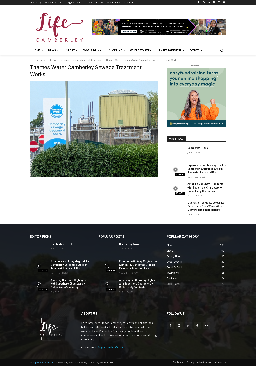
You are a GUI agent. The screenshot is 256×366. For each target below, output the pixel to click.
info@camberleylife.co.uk (110, 347)
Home (33, 60)
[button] (221, 50)
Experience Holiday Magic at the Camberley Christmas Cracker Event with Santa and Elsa (206, 169)
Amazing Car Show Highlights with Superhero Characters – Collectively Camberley (205, 187)
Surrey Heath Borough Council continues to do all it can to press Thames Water (80, 60)
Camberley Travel (198, 147)
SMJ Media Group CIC (43, 362)
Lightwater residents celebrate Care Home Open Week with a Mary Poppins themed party (205, 206)
